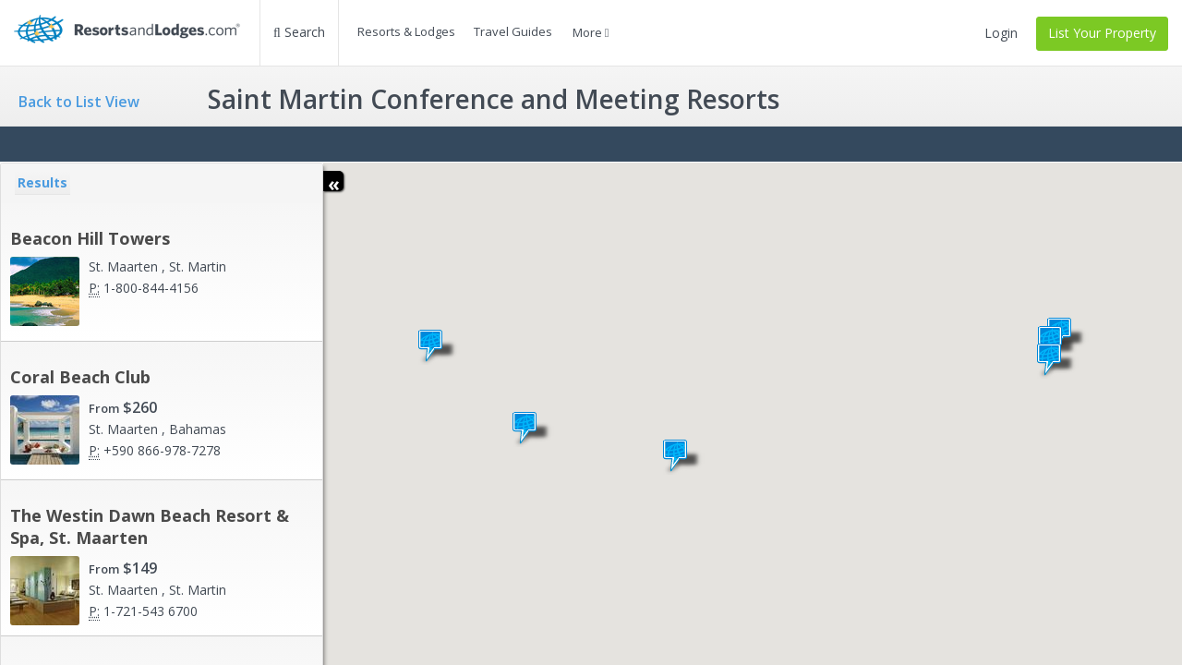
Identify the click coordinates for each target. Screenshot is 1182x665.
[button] (532, 428)
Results (42, 182)
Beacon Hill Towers (90, 238)
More (591, 32)
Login (1001, 33)
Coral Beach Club (80, 377)
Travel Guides (513, 31)
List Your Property (1102, 33)
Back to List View (78, 101)
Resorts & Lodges (406, 31)
